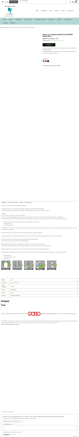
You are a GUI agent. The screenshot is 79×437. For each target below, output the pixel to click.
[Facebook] (2, 1)
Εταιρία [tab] (21, 202)
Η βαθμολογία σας (7, 343)
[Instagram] (5, 1)
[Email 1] (73, 429)
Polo (12, 292)
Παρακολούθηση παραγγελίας (10, 426)
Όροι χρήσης (7, 421)
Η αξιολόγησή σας (8, 346)
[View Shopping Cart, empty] (75, 2)
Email (41, 359)
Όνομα (4, 359)
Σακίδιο (12, 286)
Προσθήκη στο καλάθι (49, 45)
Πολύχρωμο (13, 289)
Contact (6, 418)
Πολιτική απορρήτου (8, 419)
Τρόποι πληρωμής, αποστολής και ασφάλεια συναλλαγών (15, 424)
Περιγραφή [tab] (3, 202)
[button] (13, 1)
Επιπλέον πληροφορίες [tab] (12, 202)
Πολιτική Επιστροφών (9, 423)
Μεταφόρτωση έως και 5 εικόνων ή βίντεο (12, 354)
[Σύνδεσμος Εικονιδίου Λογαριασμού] (72, 1)
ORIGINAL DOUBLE (15, 295)
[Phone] (7, 1)
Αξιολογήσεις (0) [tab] (28, 202)
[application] (6, 19)
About (6, 416)
